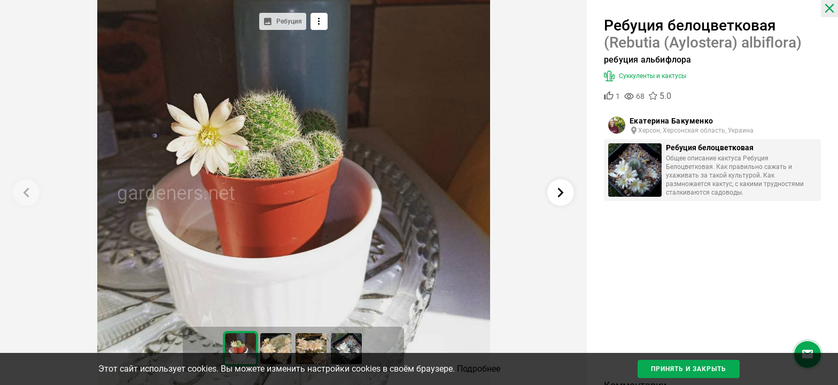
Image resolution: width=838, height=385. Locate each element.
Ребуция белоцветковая (710, 147)
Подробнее (478, 369)
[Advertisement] (712, 294)
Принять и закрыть (688, 369)
